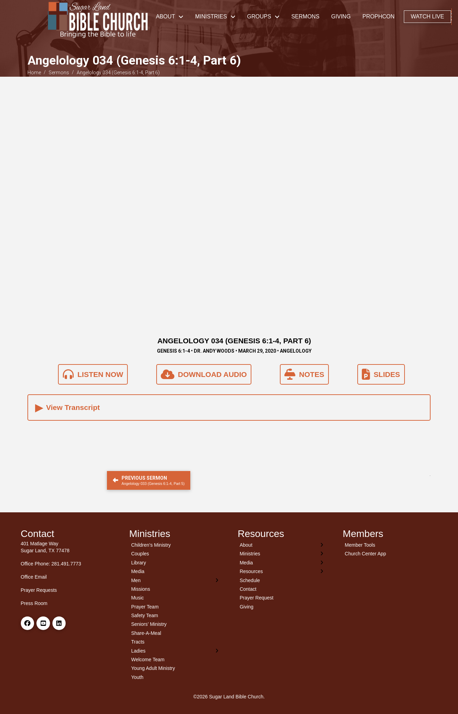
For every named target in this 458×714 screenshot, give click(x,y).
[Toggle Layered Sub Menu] (174, 580)
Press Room (34, 603)
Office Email (34, 577)
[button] (451, 16)
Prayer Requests (39, 590)
